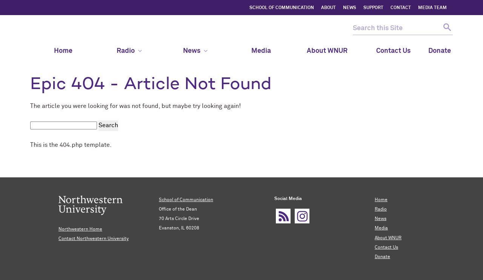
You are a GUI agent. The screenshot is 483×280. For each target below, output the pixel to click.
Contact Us (386, 247)
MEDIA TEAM (432, 8)
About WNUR (388, 238)
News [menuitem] (195, 51)
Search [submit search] (108, 125)
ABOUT (328, 8)
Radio (381, 209)
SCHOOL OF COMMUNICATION (281, 8)
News (380, 219)
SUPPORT (373, 8)
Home (381, 200)
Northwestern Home (80, 229)
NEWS (349, 8)
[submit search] (446, 28)
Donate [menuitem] (439, 51)
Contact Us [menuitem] (393, 51)
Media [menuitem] (261, 51)
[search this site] (396, 28)
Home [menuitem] (63, 51)
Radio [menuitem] (129, 51)
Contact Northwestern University (93, 239)
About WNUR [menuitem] (327, 51)
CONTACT (401, 8)
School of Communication (186, 200)
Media (381, 228)
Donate (382, 257)
